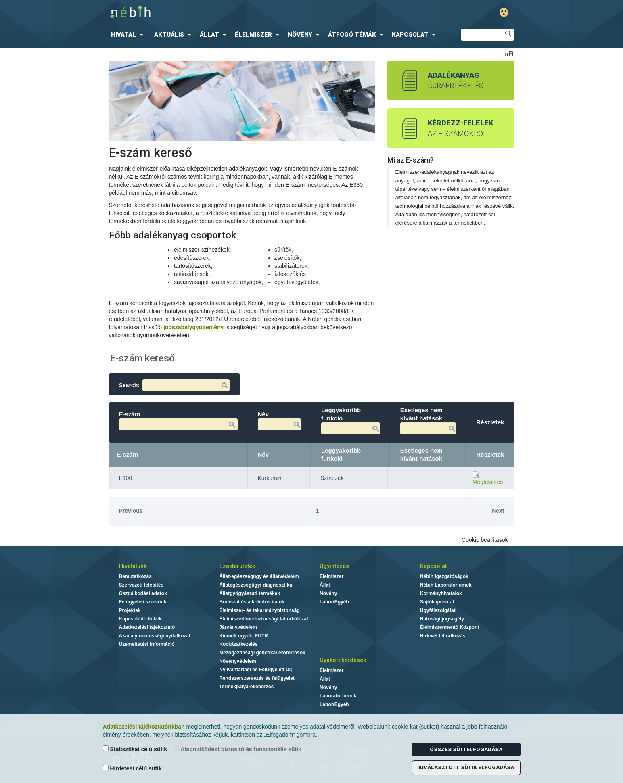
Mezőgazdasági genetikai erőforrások (262, 653)
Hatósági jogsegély (442, 619)
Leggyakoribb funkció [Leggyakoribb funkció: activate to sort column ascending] (341, 454)
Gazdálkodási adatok (143, 593)
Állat (325, 585)
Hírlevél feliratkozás (443, 636)
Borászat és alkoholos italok (251, 602)
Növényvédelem (237, 661)
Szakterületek (237, 566)
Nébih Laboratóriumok (446, 585)
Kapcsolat (433, 566)
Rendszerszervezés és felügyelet (257, 678)
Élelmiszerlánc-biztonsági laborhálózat (263, 619)
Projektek (130, 610)
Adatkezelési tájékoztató (147, 627)
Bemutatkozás (135, 576)
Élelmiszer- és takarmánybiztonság (259, 610)
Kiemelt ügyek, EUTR (243, 636)
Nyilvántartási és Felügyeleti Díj (255, 669)
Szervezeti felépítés (141, 585)
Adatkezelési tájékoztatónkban (144, 726)
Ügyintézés (334, 566)
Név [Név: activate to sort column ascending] (263, 454)
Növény (328, 593)
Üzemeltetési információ (147, 644)
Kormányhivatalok (441, 593)
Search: (174, 385)
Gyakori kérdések (343, 660)
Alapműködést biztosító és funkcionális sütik (237, 748)
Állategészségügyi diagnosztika (255, 585)
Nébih (227, 12)
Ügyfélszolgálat (438, 610)
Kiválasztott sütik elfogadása (466, 767)
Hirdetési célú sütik (132, 768)
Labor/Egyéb (334, 602)
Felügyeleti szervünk (143, 602)
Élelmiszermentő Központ (449, 627)
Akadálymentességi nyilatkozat (154, 636)
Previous (131, 510)
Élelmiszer (331, 576)
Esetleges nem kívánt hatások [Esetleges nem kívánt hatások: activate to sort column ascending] (421, 454)
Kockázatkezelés (238, 644)
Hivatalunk (132, 566)
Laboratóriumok (338, 696)
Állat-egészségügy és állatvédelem (259, 576)
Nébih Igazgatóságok (444, 576)
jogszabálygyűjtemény (193, 327)
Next (498, 510)
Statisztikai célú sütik (135, 748)
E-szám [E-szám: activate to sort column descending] (127, 454)
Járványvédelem (238, 627)
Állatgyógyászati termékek (249, 593)
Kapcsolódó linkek (140, 619)
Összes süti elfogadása (466, 749)
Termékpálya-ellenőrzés (246, 686)
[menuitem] (128, 35)
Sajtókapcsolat (437, 602)
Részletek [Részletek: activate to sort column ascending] (490, 454)
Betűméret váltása (509, 53)
